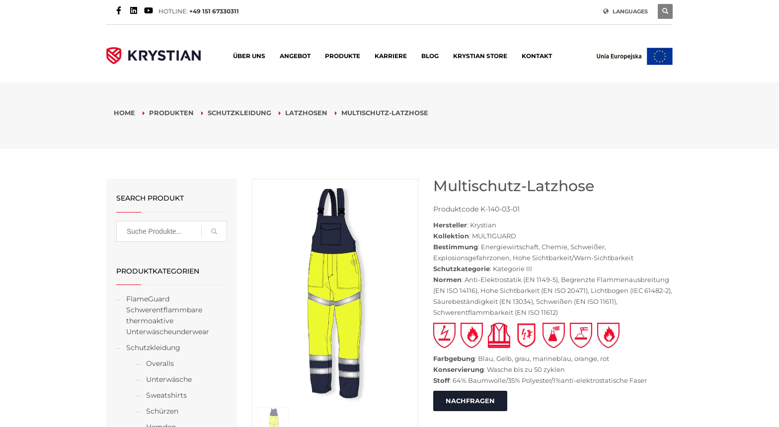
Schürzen (162, 411)
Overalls (160, 363)
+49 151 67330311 (214, 11)
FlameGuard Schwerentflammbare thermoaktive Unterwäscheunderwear (167, 315)
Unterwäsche (169, 379)
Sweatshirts (166, 395)
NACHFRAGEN (470, 401)
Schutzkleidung (153, 347)
